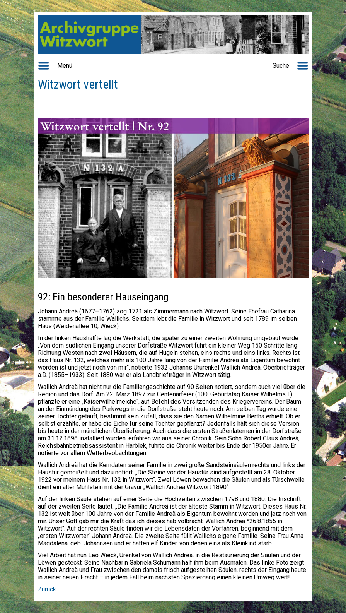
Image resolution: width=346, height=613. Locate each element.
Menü (64, 65)
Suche (281, 65)
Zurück (47, 589)
